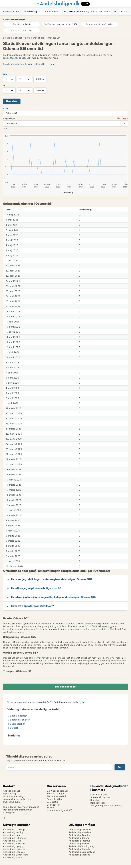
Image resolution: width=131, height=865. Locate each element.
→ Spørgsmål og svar (18, 719)
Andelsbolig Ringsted (80, 835)
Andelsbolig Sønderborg (15, 854)
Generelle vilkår (55, 799)
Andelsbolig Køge (12, 835)
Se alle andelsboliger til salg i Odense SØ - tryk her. (29, 64)
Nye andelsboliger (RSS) (59, 810)
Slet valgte (122, 118)
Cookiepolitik (53, 804)
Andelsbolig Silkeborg (14, 838)
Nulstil (5, 128)
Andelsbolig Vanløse (79, 843)
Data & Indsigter (98, 794)
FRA (5, 74)
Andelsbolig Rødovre (14, 849)
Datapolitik (52, 802)
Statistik (94, 800)
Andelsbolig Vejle (12, 840)
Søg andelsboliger (65, 686)
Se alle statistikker (12, 38)
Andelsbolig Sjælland (79, 854)
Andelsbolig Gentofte (80, 849)
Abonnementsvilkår (57, 796)
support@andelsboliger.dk (16, 58)
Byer (5, 108)
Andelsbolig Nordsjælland (82, 852)
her (83, 702)
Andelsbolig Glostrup (14, 829)
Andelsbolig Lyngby (13, 846)
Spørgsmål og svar (100, 797)
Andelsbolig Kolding (13, 832)
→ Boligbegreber (16, 723)
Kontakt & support (56, 793)
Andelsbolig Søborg (79, 838)
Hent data (11, 101)
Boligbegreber (97, 802)
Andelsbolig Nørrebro (80, 832)
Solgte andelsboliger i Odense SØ (42, 38)
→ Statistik (12, 727)
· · (40, 11)
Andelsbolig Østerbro (80, 829)
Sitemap (51, 807)
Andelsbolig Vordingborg (82, 846)
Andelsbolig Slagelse (14, 852)
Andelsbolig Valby (12, 857)
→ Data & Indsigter (17, 715)
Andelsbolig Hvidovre (14, 843)
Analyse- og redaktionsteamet (106, 805)
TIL (4, 85)
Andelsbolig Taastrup (80, 840)
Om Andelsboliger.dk (58, 790)
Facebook (4, 818)
